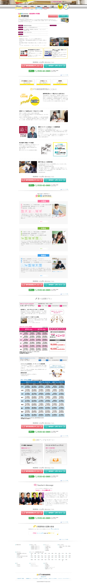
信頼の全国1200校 (27, 81)
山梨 (52, 555)
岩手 (38, 553)
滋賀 (38, 557)
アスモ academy (35, 578)
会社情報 (46, 564)
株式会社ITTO (43, 576)
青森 (35, 553)
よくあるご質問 (19, 557)
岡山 (52, 557)
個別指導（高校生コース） (35, 548)
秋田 (45, 553)
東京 (56, 553)
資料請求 (18, 554)
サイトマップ (33, 564)
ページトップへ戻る (65, 189)
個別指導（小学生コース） (35, 546)
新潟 (38, 555)
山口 (66, 557)
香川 (70, 557)
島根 (63, 557)
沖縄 (66, 559)
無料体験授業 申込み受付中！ (34, 49)
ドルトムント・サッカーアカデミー (64, 578)
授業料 (41, 221)
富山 (42, 555)
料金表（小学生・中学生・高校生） (65, 546)
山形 (49, 553)
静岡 (70, 555)
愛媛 (32, 559)
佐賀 (45, 559)
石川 (45, 555)
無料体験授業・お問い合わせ (21, 553)
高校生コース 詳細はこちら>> (57, 271)
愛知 (59, 555)
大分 (56, 559)
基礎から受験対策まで (43, 81)
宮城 (42, 553)
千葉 (66, 553)
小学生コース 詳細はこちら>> (57, 217)
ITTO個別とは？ (48, 546)
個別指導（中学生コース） (35, 547)
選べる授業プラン (60, 81)
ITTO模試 (46, 548)
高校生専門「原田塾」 (21, 578)
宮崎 (59, 559)
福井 (49, 555)
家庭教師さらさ (28, 578)
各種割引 (61, 547)
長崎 (49, 559)
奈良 (45, 557)
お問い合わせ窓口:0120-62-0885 (22, 556)
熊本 (52, 559)
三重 (66, 555)
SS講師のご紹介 (48, 547)
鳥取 (59, 557)
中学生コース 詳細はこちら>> (57, 244)
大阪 (32, 557)
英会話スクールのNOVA (43, 578)
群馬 (35, 555)
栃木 (32, 555)
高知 (38, 559)
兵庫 (42, 557)
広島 (56, 557)
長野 (56, 555)
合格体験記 (47, 550)
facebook (18, 564)
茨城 (70, 553)
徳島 (35, 559)
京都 (35, 557)
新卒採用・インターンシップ (50, 567)
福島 (52, 553)
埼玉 (63, 553)
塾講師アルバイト (48, 568)
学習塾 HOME (18, 544)
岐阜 (63, 555)
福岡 (42, 559)
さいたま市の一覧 (55, 529)
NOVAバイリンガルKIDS (53, 578)
